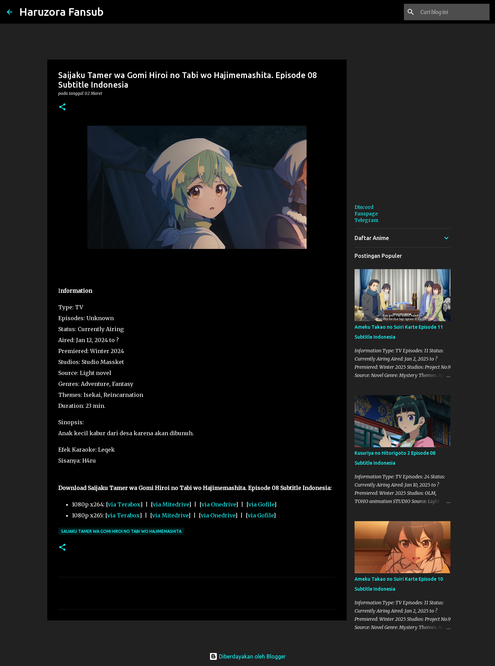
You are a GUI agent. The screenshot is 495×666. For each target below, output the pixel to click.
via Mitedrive (171, 504)
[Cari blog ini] (454, 12)
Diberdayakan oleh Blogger (247, 656)
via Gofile (261, 504)
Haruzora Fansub (61, 11)
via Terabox (124, 504)
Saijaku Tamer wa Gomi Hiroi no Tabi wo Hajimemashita (121, 531)
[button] (62, 107)
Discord (364, 207)
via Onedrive (218, 504)
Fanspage (366, 214)
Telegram (366, 220)
